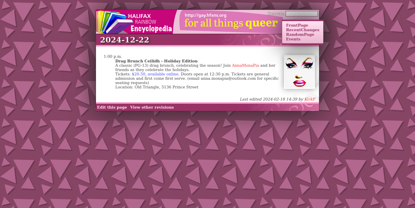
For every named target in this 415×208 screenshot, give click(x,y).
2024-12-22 (124, 39)
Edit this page (112, 107)
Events (293, 39)
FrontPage (297, 25)
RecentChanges (302, 29)
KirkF (309, 99)
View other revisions (152, 107)
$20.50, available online (155, 74)
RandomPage (300, 34)
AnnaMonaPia (245, 65)
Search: (276, 13)
